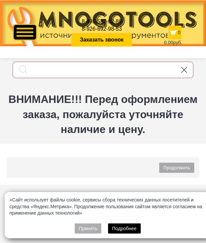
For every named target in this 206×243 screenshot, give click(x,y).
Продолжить (176, 167)
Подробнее (124, 228)
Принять (88, 228)
